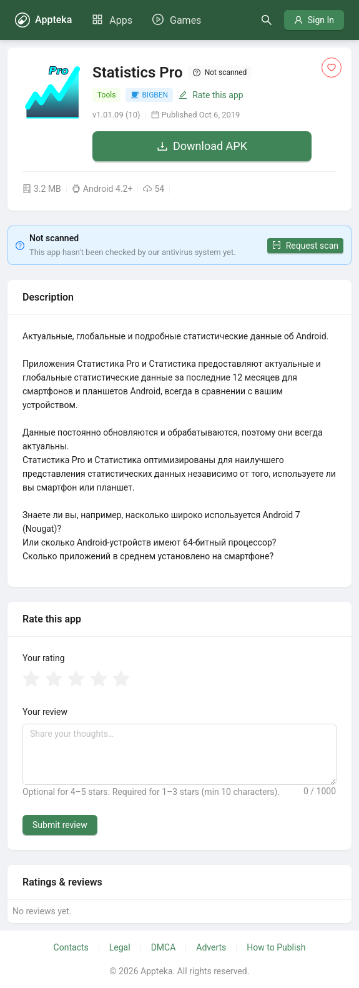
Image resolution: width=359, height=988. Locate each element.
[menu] (146, 20)
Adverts (211, 947)
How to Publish (276, 947)
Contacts (71, 947)
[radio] (31, 680)
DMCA (163, 947)
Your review (44, 712)
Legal (119, 947)
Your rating (43, 658)
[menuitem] (112, 20)
